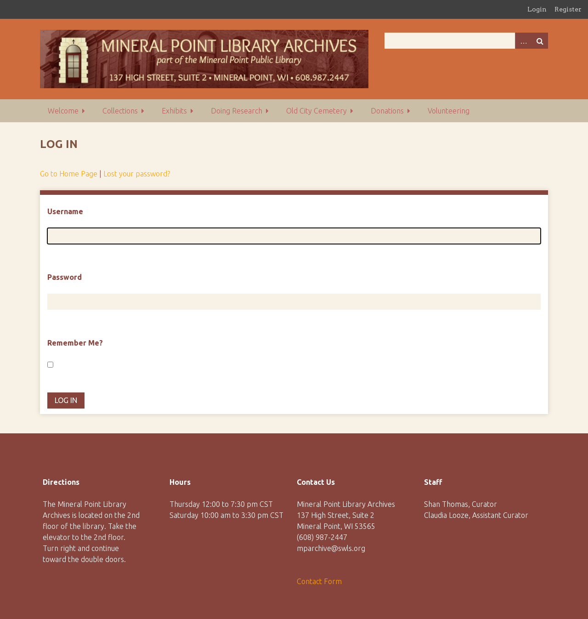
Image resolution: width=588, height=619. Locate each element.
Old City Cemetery (316, 111)
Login (537, 9)
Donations (387, 111)
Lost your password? (136, 174)
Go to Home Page (68, 174)
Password (64, 277)
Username (65, 211)
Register (568, 9)
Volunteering (448, 111)
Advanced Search (523, 41)
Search (539, 41)
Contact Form (319, 581)
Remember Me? (75, 343)
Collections (120, 111)
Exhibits (174, 111)
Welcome (63, 111)
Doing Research (236, 111)
